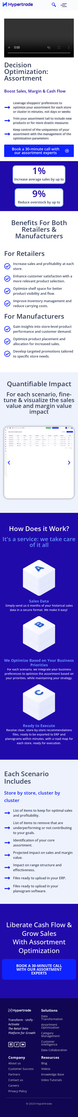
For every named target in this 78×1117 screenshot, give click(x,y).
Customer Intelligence (49, 1043)
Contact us (15, 1080)
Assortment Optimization (50, 1026)
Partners (14, 1074)
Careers (13, 1085)
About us (14, 1063)
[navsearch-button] (54, 5)
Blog (44, 1063)
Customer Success (21, 1069)
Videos (45, 1069)
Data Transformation (52, 1017)
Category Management (50, 1034)
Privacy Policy (17, 1091)
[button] (8, 462)
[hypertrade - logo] (17, 4)
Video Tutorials (51, 1080)
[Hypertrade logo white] (19, 1010)
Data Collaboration (54, 1050)
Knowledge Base (52, 1074)
